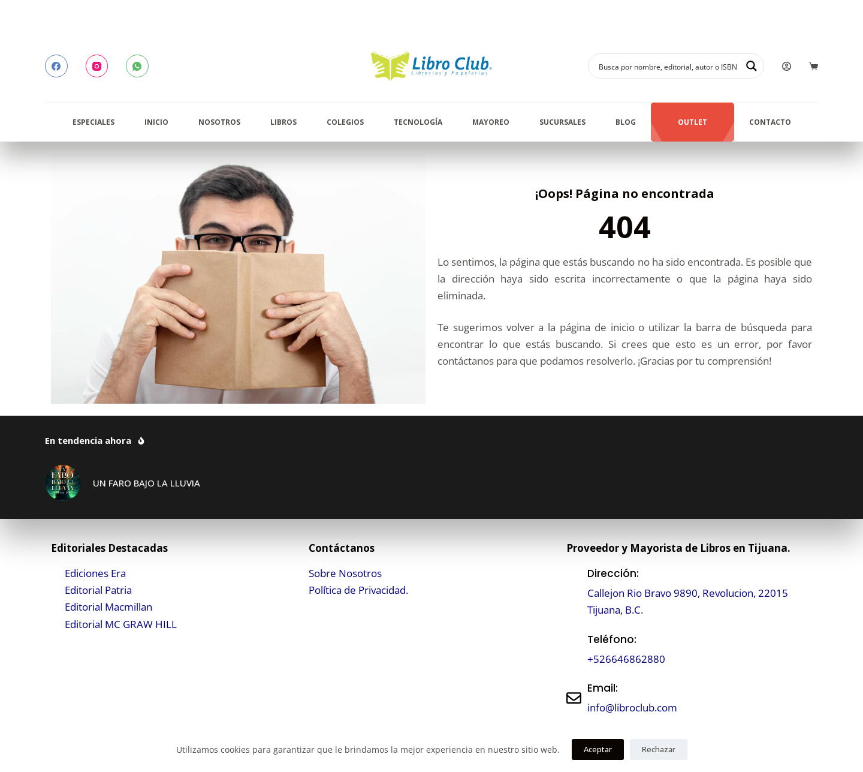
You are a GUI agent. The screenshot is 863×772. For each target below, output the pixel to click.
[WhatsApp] (137, 66)
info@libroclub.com (632, 707)
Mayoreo (490, 122)
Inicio (156, 122)
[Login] (786, 66)
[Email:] (573, 697)
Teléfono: (611, 639)
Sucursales (562, 122)
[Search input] (668, 66)
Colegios (345, 122)
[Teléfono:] (573, 649)
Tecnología (418, 122)
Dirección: (613, 573)
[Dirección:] (573, 591)
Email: (602, 688)
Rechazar (658, 749)
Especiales (93, 122)
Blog (625, 122)
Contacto (770, 122)
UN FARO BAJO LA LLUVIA (146, 483)
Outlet (692, 122)
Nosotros (219, 122)
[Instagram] (97, 66)
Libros (283, 122)
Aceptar (598, 749)
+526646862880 (626, 659)
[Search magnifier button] (751, 66)
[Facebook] (56, 66)
